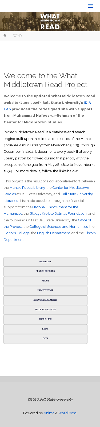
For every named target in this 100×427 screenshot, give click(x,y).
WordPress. (67, 413)
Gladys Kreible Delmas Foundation (58, 213)
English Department (53, 233)
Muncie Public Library (27, 187)
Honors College (17, 233)
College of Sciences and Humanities (58, 226)
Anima (48, 413)
